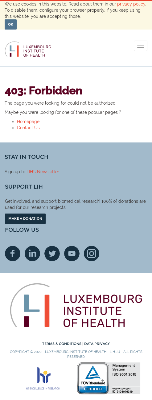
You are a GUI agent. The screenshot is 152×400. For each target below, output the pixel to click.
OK (10, 24)
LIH (30, 171)
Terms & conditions (62, 344)
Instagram (91, 253)
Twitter (52, 253)
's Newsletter (46, 171)
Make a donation (25, 218)
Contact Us (28, 127)
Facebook (12, 253)
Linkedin (32, 253)
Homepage (28, 121)
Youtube (72, 253)
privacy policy (131, 4)
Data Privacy (97, 344)
